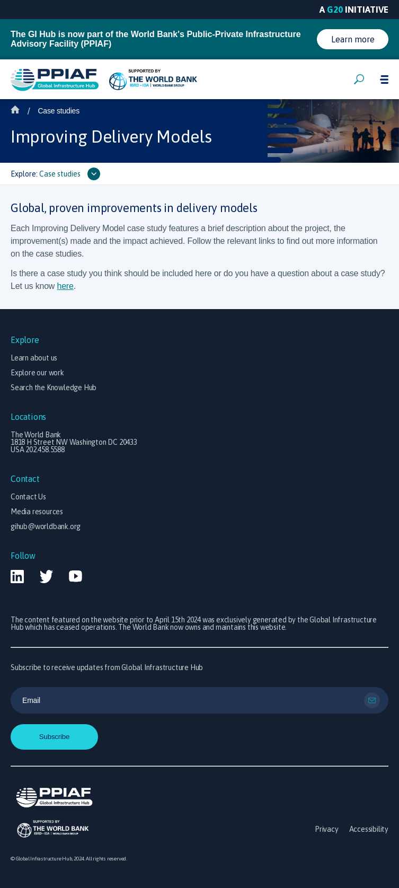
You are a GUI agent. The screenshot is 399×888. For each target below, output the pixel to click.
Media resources (37, 511)
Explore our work (37, 372)
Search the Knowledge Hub (53, 387)
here (65, 286)
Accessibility (368, 829)
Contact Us (28, 497)
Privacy (327, 829)
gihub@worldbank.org (46, 526)
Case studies (58, 111)
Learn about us (34, 358)
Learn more (353, 39)
